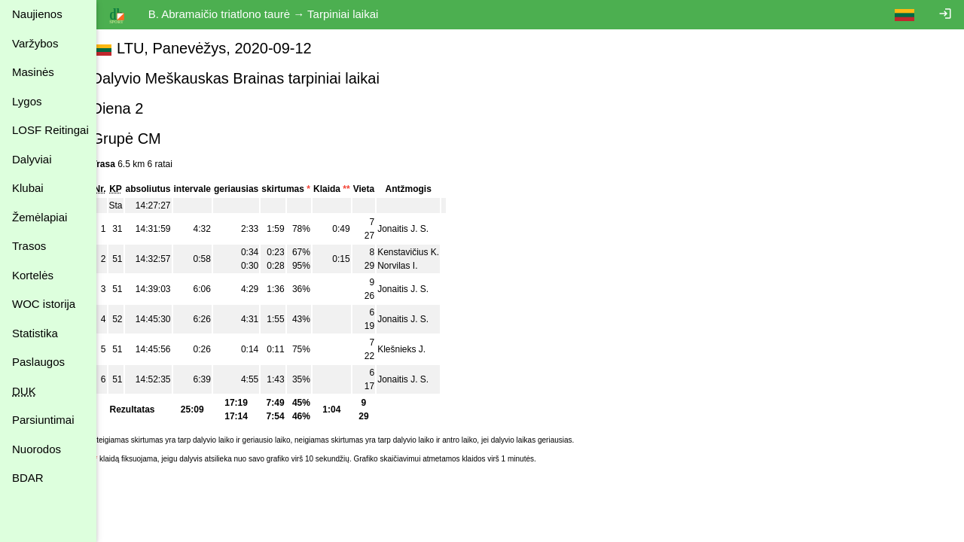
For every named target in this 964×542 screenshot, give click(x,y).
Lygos (26, 101)
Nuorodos (36, 449)
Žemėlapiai (39, 217)
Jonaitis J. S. (420, 229)
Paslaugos (38, 361)
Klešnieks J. (419, 349)
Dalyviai (32, 159)
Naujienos (37, 14)
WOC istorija (43, 303)
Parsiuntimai (43, 419)
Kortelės (32, 275)
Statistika (35, 333)
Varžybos (35, 43)
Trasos (29, 245)
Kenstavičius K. (425, 252)
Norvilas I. (415, 265)
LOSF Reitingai (50, 129)
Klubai (28, 187)
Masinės (33, 71)
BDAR (28, 477)
